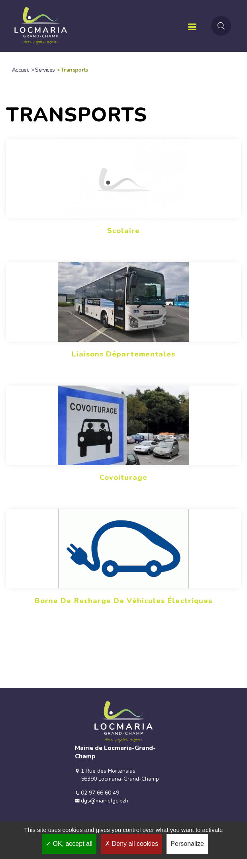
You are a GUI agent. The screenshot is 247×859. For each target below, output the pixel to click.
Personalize (187, 843)
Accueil (20, 70)
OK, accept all (69, 843)
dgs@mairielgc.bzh (104, 800)
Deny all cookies (131, 843)
